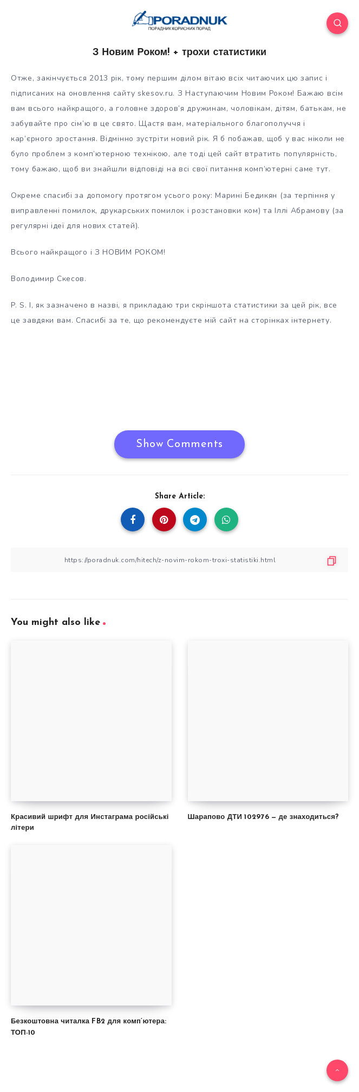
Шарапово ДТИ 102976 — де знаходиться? (263, 817)
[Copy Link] (179, 560)
